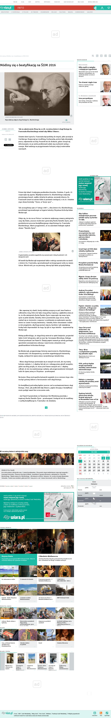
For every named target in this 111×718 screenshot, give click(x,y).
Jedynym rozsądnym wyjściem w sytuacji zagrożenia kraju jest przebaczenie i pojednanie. (87, 223)
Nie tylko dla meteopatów (85, 478)
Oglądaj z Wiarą (5, 651)
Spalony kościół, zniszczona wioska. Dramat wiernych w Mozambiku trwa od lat (88, 396)
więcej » (16, 582)
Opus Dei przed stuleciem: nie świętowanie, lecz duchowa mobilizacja (87, 331)
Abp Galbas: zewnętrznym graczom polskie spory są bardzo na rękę (88, 217)
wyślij (6, 139)
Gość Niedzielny (69, 2)
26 (80, 458)
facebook (106, 56)
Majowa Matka (7, 556)
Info (20, 7)
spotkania (47, 2)
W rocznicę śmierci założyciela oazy (14, 451)
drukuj (10, 139)
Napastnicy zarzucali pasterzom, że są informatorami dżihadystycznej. (88, 281)
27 (85, 458)
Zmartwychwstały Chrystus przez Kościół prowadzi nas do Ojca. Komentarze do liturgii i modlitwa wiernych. (55, 559)
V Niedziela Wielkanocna (48, 556)
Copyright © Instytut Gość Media (23, 715)
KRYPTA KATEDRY (37, 416)
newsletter (101, 56)
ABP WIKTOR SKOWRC (10, 416)
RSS (101, 712)
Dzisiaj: (94, 449)
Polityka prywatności (74, 714)
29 (94, 458)
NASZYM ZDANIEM (82, 60)
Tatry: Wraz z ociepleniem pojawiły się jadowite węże (88, 352)
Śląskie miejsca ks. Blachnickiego (19, 476)
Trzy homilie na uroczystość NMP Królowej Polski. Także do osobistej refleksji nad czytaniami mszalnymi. (18, 559)
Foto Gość (42, 714)
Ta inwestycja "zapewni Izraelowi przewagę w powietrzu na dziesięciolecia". (88, 255)
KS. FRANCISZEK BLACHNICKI (51, 416)
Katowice (94, 484)
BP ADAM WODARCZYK (24, 416)
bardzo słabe (9, 486)
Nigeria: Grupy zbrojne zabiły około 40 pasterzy (88, 278)
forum (15, 2)
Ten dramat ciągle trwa (88, 82)
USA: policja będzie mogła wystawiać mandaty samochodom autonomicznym (87, 367)
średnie (21, 486)
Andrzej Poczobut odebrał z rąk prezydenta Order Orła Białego (88, 292)
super (30, 486)
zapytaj (37, 2)
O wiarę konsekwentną (29, 472)
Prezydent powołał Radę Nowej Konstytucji (88, 264)
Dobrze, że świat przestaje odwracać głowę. (86, 85)
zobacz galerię (66, 122)
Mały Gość (81, 2)
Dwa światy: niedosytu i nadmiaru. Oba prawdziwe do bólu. (88, 101)
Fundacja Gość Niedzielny (59, 714)
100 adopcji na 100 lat (36, 476)
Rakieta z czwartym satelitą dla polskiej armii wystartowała (89, 381)
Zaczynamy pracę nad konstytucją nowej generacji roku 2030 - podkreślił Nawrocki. (88, 268)
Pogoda (94, 482)
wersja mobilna (93, 2)
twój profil (102, 8)
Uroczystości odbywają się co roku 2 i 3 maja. (89, 242)
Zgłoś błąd (107, 712)
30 (99, 458)
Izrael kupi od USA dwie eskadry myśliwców (88, 250)
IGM (19, 714)
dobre (26, 486)
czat (29, 2)
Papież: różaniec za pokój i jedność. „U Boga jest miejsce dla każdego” (88, 308)
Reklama (48, 714)
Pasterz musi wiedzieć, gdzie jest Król (19, 478)
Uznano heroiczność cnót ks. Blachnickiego (53, 478)
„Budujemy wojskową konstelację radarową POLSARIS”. (88, 386)
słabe (16, 486)
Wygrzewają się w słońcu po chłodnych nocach (87, 357)
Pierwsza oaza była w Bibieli (23, 474)
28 (89, 458)
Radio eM (57, 2)
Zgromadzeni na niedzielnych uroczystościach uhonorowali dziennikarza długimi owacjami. (87, 298)
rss (97, 56)
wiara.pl (7, 7)
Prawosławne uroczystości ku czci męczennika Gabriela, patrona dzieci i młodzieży (87, 235)
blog (22, 2)
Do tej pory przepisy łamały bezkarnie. (86, 372)
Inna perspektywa (86, 98)
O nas (15, 714)
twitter (110, 56)
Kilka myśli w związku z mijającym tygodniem (88, 68)
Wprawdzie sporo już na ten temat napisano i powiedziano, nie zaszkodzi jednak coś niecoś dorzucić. (88, 74)
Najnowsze (80, 208)
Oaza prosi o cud (35, 478)
